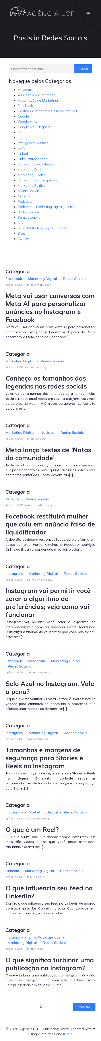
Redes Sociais (29, 212)
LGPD (22, 148)
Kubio (68, 1034)
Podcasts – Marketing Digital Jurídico (46, 206)
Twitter (23, 238)
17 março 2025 (37, 438)
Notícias (24, 196)
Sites (22, 233)
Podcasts (25, 201)
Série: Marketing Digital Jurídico (42, 228)
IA (19, 132)
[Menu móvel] (88, 12)
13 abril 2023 (35, 948)
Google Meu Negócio (34, 127)
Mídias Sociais (29, 191)
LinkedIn (24, 153)
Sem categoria (29, 217)
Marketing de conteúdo (36, 164)
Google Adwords (31, 121)
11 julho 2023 (35, 876)
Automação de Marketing (38, 100)
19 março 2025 (37, 367)
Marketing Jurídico (32, 175)
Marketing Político (32, 185)
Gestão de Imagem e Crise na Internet (47, 111)
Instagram (25, 137)
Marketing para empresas (38, 180)
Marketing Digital (31, 169)
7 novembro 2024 (38, 672)
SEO (21, 222)
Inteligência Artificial (33, 143)
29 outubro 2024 (38, 818)
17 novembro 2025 (39, 284)
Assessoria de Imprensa (36, 95)
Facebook (25, 105)
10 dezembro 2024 (39, 505)
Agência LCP (14, 284)
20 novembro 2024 (40, 579)
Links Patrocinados (32, 159)
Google (23, 116)
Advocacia (26, 89)
